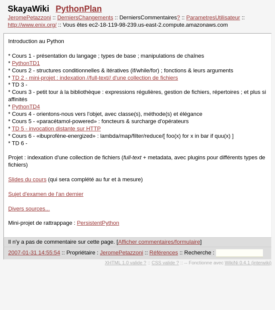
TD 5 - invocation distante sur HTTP (56, 128)
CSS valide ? (165, 262)
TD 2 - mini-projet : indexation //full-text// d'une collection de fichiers (95, 77)
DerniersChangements (85, 17)
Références (163, 252)
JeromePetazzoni (29, 17)
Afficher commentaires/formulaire (159, 242)
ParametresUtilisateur (213, 17)
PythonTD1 (26, 63)
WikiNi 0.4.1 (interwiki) (248, 262)
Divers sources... (29, 208)
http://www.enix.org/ (32, 25)
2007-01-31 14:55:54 (34, 252)
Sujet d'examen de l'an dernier (45, 194)
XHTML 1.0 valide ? (125, 262)
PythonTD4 (26, 106)
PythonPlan (79, 8)
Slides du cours (27, 179)
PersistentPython (98, 223)
